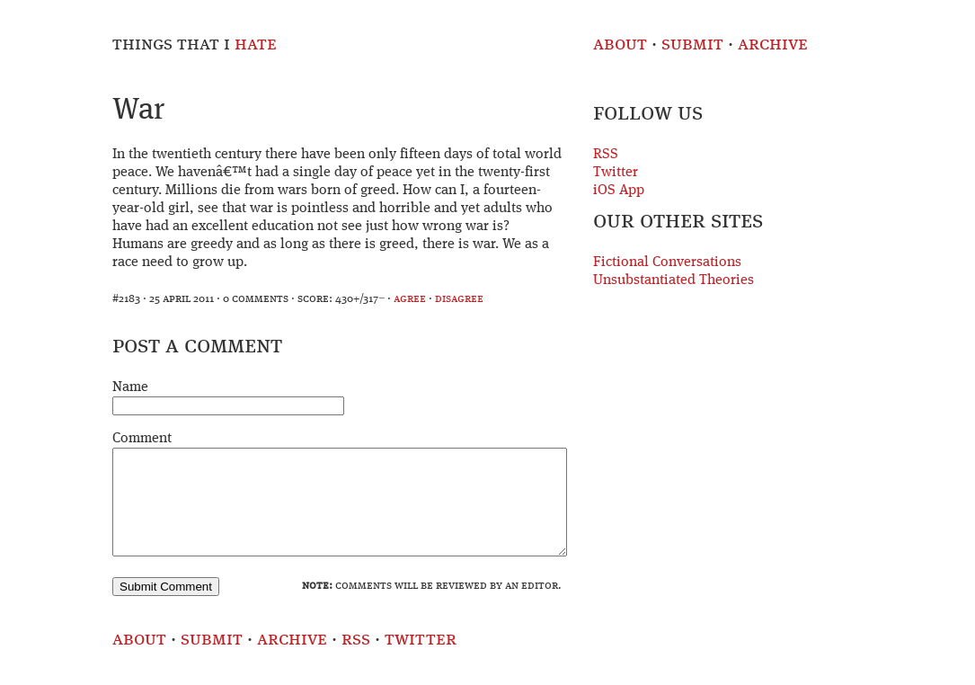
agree (410, 299)
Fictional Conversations (667, 262)
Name (130, 387)
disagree (459, 299)
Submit (692, 44)
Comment (142, 438)
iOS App (618, 190)
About (620, 44)
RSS (605, 154)
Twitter (615, 172)
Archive (773, 44)
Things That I (194, 44)
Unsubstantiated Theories (673, 280)
